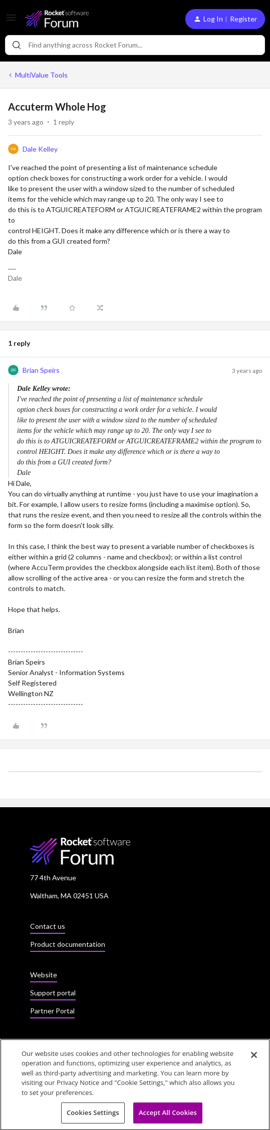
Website (43, 974)
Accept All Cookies (168, 1115)
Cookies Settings (93, 1115)
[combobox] (135, 45)
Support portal (53, 992)
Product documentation (67, 944)
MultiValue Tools (41, 75)
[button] (11, 21)
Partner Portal (52, 1010)
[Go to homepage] (57, 19)
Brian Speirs (41, 370)
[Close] (254, 1057)
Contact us (47, 926)
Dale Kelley (40, 149)
